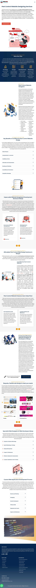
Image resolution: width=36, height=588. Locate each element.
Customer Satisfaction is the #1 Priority (18, 459)
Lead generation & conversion (18, 155)
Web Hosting (21, 570)
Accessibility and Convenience (18, 169)
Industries (3, 562)
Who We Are (4, 559)
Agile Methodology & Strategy (18, 445)
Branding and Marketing (18, 166)
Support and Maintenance (18, 511)
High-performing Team (18, 448)
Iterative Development (18, 501)
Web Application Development (23, 225)
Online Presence (18, 151)
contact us (29, 389)
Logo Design (21, 572)
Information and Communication (18, 162)
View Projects (18, 425)
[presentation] (17, 246)
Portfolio (3, 564)
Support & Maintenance (18, 452)
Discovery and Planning (18, 493)
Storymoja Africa (23, 418)
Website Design (21, 562)
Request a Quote (6, 23)
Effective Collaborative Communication (18, 455)
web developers (9, 204)
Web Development (22, 564)
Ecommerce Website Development (8, 225)
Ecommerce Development (23, 559)
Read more (6, 239)
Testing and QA (18, 504)
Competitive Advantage (18, 173)
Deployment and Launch (18, 508)
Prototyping (18, 497)
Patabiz (4, 418)
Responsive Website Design (23, 567)
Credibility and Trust (18, 158)
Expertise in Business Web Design (18, 441)
